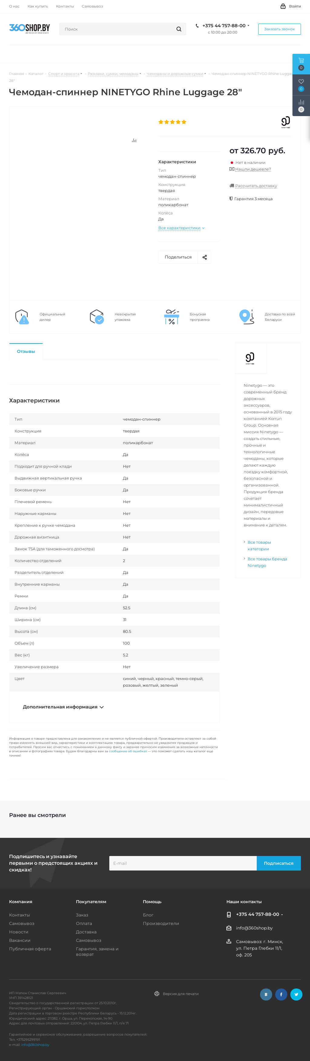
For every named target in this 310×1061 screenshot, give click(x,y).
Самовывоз (21, 923)
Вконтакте (266, 994)
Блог (148, 915)
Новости (18, 932)
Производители (161, 923)
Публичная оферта (30, 949)
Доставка (86, 932)
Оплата (84, 923)
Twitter (296, 994)
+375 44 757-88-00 (224, 25)
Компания (20, 901)
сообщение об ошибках (128, 751)
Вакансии (20, 940)
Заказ (82, 915)
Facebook (281, 994)
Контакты (19, 915)
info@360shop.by (254, 928)
